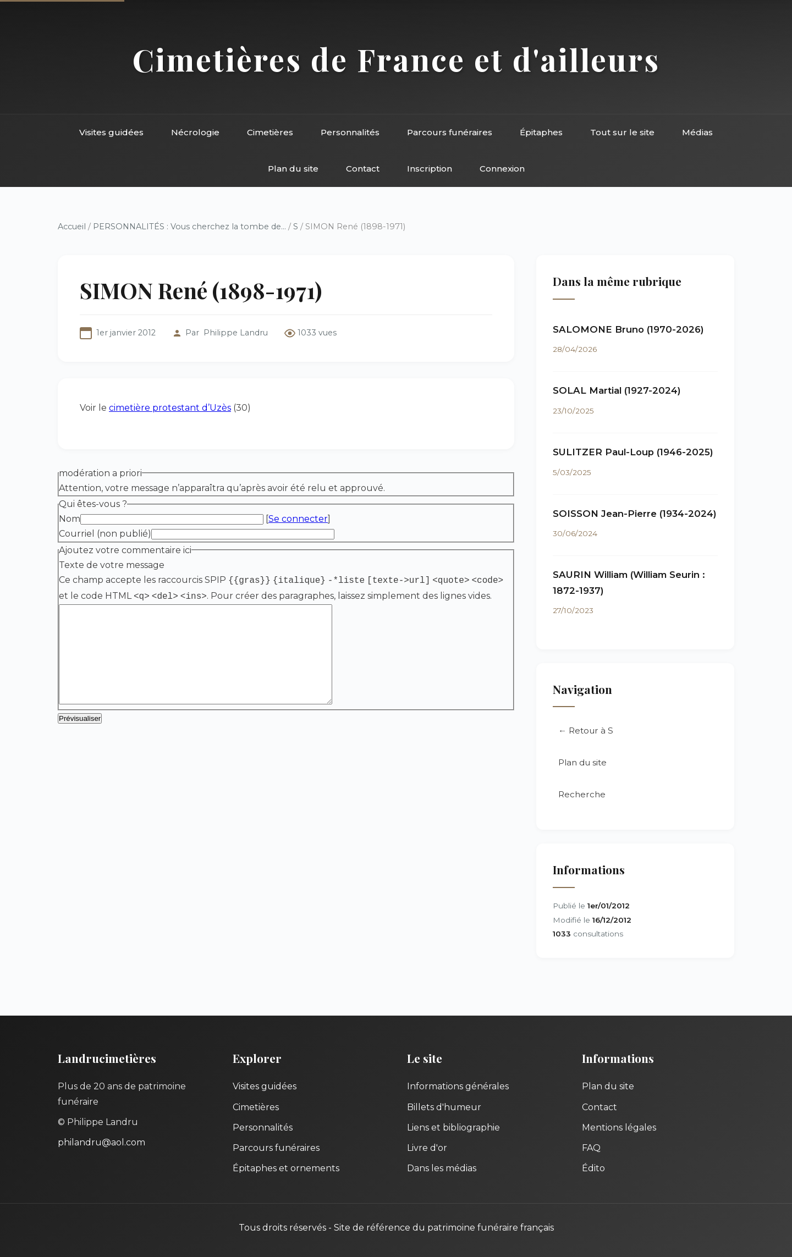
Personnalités (350, 132)
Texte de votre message (111, 565)
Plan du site (293, 168)
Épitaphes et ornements (286, 1168)
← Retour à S (585, 730)
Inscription (429, 168)
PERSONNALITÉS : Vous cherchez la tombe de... (189, 226)
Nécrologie (195, 132)
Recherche (582, 794)
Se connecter (298, 519)
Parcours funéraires (449, 132)
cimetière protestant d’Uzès (170, 408)
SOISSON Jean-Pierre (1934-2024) (635, 513)
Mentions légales (619, 1127)
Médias (697, 132)
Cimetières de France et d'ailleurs (396, 59)
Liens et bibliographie (453, 1127)
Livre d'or (427, 1148)
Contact (363, 168)
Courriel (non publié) (105, 533)
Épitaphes (541, 132)
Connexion (502, 168)
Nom (69, 519)
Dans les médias (441, 1168)
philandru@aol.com (101, 1142)
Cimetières (270, 132)
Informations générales (458, 1086)
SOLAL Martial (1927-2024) (617, 390)
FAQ (591, 1148)
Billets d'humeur (444, 1107)
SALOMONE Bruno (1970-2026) (628, 329)
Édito (593, 1168)
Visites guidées (111, 132)
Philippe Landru (236, 333)
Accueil (72, 226)
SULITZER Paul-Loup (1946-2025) (633, 451)
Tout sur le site (622, 132)
